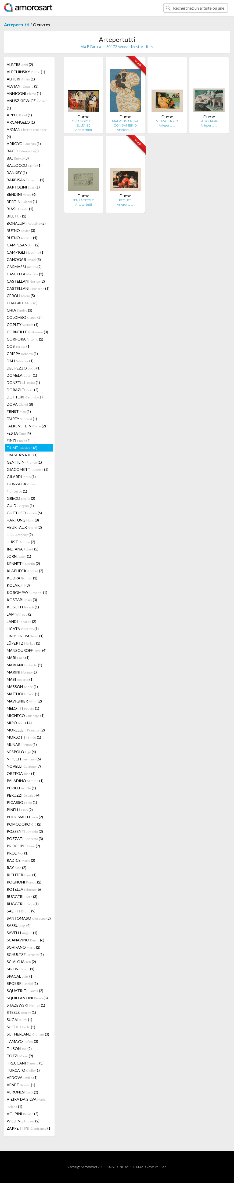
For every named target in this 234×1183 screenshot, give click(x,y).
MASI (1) (20, 679)
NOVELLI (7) (24, 766)
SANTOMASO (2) (29, 918)
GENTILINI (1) (24, 462)
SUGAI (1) (19, 1019)
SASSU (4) (19, 925)
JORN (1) (19, 556)
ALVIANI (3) (22, 86)
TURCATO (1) (23, 1070)
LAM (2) (20, 614)
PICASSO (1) (22, 802)
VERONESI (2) (22, 1092)
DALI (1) (20, 360)
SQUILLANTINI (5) (27, 998)
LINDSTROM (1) (25, 636)
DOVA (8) (20, 404)
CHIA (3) (19, 310)
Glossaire (151, 1167)
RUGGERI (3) (22, 896)
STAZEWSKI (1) (26, 1005)
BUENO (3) (21, 230)
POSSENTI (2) (25, 831)
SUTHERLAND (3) (28, 1034)
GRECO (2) (21, 498)
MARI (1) (18, 657)
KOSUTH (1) (23, 607)
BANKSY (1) (17, 172)
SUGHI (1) (21, 1027)
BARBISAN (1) (25, 180)
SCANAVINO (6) (25, 940)
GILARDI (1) (21, 476)
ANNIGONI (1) (24, 93)
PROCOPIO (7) (23, 846)
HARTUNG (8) (23, 520)
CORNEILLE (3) (27, 332)
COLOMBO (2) (24, 317)
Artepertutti (16, 24)
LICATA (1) (23, 628)
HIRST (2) (21, 541)
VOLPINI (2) (22, 1113)
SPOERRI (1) (22, 983)
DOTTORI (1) (25, 397)
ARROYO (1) (24, 143)
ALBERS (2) (20, 64)
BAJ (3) (18, 158)
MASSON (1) (22, 686)
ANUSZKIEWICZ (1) (27, 104)
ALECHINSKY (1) (26, 71)
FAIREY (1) (22, 418)
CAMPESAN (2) (23, 245)
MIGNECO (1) (26, 715)
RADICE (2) (21, 860)
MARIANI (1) (24, 665)
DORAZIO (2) (22, 389)
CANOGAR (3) (24, 259)
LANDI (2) (21, 621)
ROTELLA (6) (24, 889)
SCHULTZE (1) (25, 954)
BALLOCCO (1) (24, 165)
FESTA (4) (19, 433)
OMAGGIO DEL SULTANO (83, 123)
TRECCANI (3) (25, 1063)
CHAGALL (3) (22, 303)
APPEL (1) (19, 115)
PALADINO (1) (25, 780)
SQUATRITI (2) (25, 990)
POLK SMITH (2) (25, 817)
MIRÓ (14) (19, 722)
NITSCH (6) (24, 759)
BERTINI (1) (22, 201)
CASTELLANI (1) (28, 288)
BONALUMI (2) (26, 223)
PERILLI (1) (21, 788)
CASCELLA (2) (25, 274)
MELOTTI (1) (23, 708)
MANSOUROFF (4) (26, 650)
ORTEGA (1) (21, 773)
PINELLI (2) (20, 809)
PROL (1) (17, 853)
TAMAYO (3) (22, 1041)
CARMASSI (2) (24, 266)
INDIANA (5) (22, 549)
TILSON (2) (19, 1048)
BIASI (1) (20, 208)
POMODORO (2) (24, 824)
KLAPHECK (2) (25, 570)
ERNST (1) (19, 411)
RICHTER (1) (22, 875)
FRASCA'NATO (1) (22, 455)
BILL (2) (16, 216)
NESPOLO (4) (21, 751)
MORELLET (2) (26, 730)
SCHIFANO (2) (23, 947)
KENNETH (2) (23, 563)
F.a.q (163, 1167)
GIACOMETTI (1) (27, 469)
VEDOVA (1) (22, 1077)
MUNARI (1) (22, 744)
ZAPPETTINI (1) (29, 1128)
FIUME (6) (22, 447)
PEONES (125, 200)
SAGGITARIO (209, 121)
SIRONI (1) (20, 969)
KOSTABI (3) (22, 599)
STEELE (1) (21, 1012)
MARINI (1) (22, 672)
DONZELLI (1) (23, 382)
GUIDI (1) (20, 505)
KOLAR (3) (18, 585)
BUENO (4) (22, 237)
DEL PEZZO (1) (24, 368)
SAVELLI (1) (22, 932)
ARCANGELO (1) (21, 122)
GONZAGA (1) (22, 487)
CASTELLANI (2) (26, 281)
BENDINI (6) (22, 194)
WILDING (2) (23, 1121)
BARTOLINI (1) (23, 187)
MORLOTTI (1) (24, 737)
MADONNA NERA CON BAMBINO (125, 123)
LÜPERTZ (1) (23, 643)
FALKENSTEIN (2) (26, 426)
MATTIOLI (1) (23, 694)
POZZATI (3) (25, 838)
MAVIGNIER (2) (24, 701)
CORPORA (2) (25, 339)
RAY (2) (16, 867)
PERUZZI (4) (24, 795)
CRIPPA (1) (22, 353)
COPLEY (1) (22, 324)
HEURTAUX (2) (24, 527)
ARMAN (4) (27, 133)
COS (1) (19, 346)
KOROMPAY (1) (27, 592)
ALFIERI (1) (21, 79)
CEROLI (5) (21, 295)
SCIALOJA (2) (21, 961)
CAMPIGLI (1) (26, 252)
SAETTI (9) (21, 911)
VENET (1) (21, 1084)
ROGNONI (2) (24, 882)
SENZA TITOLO (167, 121)
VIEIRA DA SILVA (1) (26, 1103)
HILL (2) (20, 534)
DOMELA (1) (22, 375)
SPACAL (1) (20, 976)
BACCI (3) (23, 151)
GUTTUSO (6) (24, 513)
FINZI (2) (19, 440)
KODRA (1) (22, 578)
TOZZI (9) (20, 1055)
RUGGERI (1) (23, 903)
